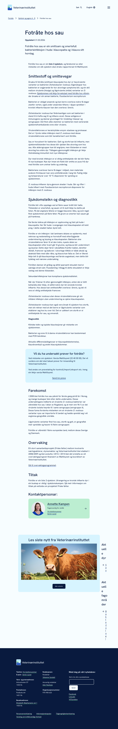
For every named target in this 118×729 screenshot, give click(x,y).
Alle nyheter (59, 586)
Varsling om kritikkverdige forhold (28, 717)
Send (74, 688)
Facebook (72, 694)
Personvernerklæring (24, 714)
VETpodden (73, 700)
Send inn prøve (59, 378)
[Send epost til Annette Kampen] (51, 514)
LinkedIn (72, 697)
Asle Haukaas (48, 685)
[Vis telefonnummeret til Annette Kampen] (54, 511)
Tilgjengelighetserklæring (65, 714)
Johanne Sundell (49, 677)
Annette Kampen (58, 504)
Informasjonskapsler (43, 714)
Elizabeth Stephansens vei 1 (26, 703)
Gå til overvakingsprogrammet (42, 465)
